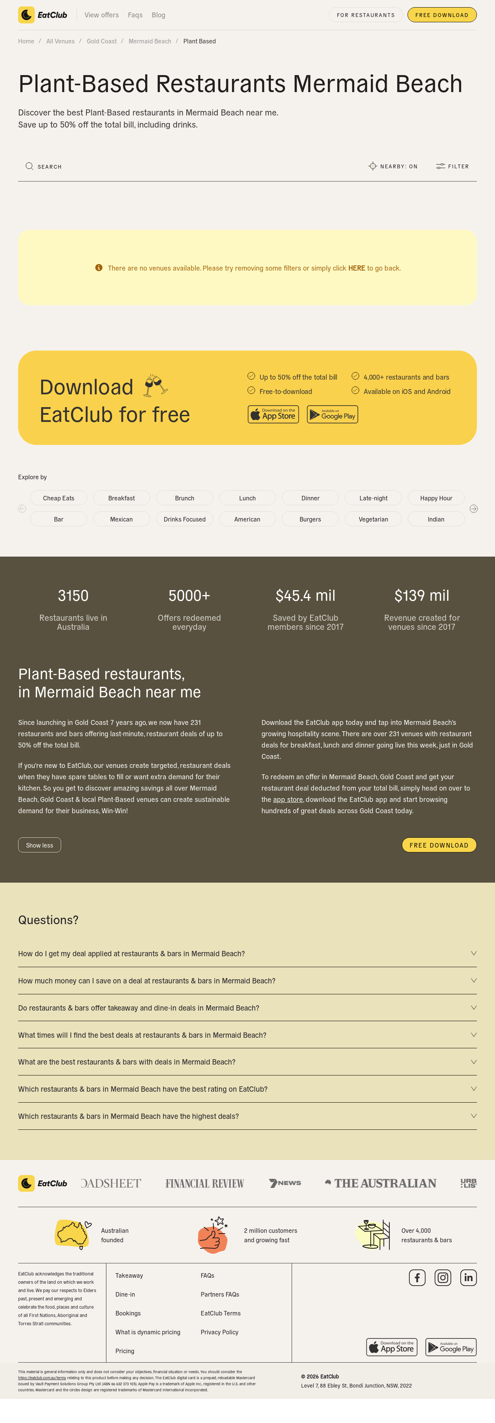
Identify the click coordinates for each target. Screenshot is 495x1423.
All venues (60, 41)
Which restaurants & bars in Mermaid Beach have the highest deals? (247, 1138)
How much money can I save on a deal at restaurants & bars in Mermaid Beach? (247, 985)
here (356, 267)
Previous (21, 508)
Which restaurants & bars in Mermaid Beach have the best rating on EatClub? (247, 1108)
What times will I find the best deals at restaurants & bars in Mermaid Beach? (247, 1046)
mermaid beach (150, 41)
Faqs (135, 14)
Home (26, 41)
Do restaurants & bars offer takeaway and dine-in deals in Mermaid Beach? (247, 1016)
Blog (158, 14)
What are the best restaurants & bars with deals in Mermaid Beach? (247, 1077)
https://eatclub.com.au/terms (42, 1401)
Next (473, 508)
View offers (102, 14)
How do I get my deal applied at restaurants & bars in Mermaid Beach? (247, 955)
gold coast (102, 41)
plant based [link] (199, 41)
